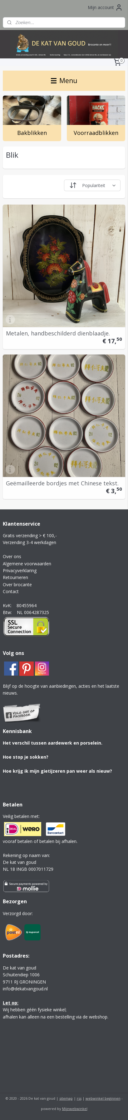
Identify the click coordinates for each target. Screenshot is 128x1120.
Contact (11, 591)
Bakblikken (32, 133)
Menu (64, 80)
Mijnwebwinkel (74, 1108)
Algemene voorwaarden (27, 564)
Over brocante (17, 584)
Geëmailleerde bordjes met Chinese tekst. (62, 483)
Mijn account (105, 7)
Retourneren (15, 577)
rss (79, 1098)
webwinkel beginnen (103, 1098)
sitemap (66, 1098)
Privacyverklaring (20, 570)
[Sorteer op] (92, 185)
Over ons (12, 556)
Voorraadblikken (96, 133)
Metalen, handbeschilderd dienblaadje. (58, 333)
